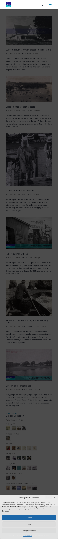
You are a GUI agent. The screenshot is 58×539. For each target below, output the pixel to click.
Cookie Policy (27, 536)
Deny (29, 524)
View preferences (29, 530)
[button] (54, 498)
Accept (29, 518)
